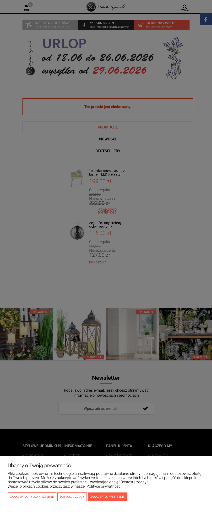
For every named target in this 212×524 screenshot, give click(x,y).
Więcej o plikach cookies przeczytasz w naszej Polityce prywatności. (65, 486)
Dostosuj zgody (72, 496)
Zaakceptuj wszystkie (107, 496)
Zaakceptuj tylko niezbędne (32, 496)
